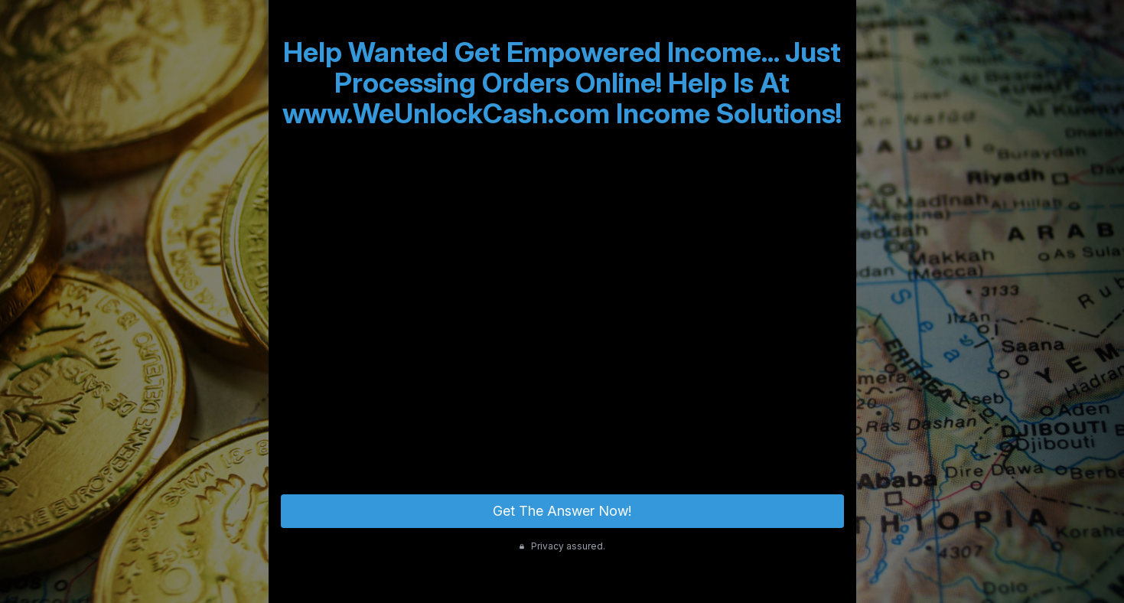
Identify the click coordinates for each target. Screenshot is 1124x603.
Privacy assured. (562, 546)
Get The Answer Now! (562, 511)
